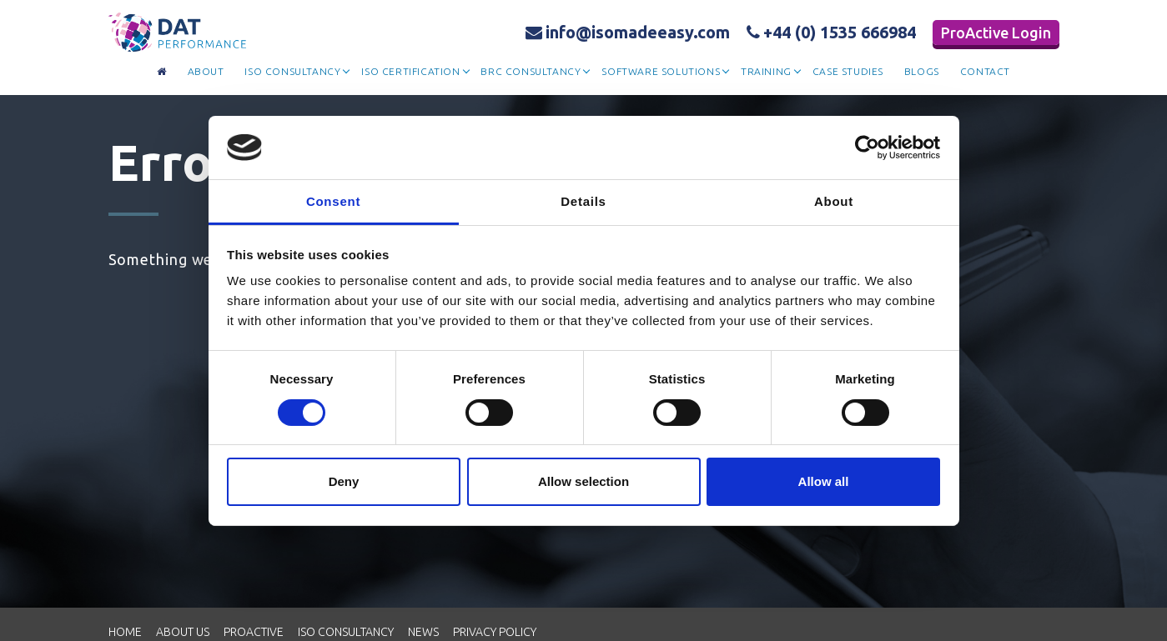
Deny (344, 481)
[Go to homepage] (162, 72)
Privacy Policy (494, 631)
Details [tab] (583, 201)
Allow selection (583, 481)
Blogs (921, 71)
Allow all (823, 481)
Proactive (254, 631)
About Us (182, 631)
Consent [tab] (333, 201)
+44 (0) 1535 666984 (831, 32)
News (423, 631)
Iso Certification (410, 71)
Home (125, 631)
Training (766, 71)
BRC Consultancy (530, 71)
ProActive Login (996, 32)
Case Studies (847, 71)
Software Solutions (660, 71)
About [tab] (833, 201)
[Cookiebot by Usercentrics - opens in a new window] (867, 147)
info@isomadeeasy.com (628, 32)
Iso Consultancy (292, 71)
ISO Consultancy (346, 631)
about (206, 71)
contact (985, 71)
